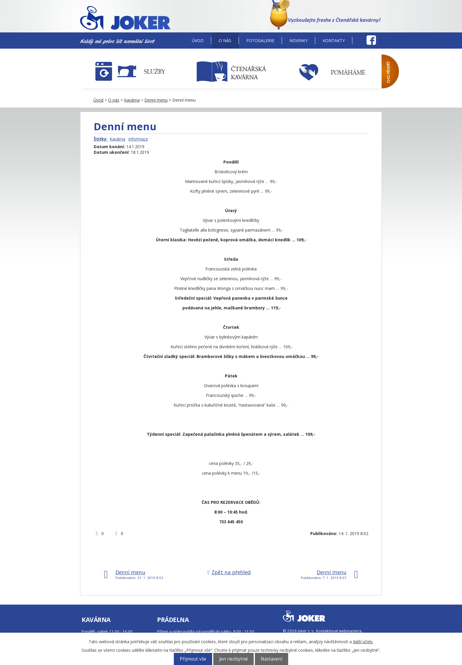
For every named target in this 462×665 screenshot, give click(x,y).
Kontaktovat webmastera (339, 630)
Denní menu (156, 100)
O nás (225, 40)
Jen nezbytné (233, 659)
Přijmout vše (193, 659)
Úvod (198, 40)
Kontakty (334, 40)
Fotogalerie (260, 40)
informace (138, 139)
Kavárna (132, 100)
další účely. (363, 641)
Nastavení (271, 659)
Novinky (298, 40)
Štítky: (101, 139)
